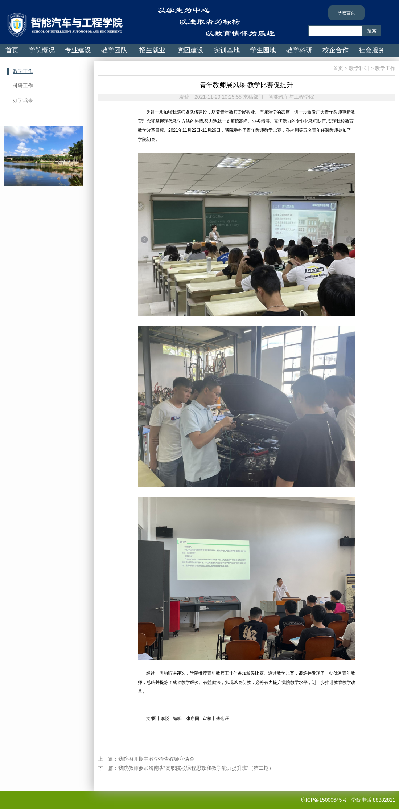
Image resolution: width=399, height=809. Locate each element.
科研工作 (23, 86)
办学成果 (23, 100)
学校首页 (346, 12)
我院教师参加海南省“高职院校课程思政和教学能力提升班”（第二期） (196, 768)
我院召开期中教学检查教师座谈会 (156, 759)
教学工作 (23, 71)
